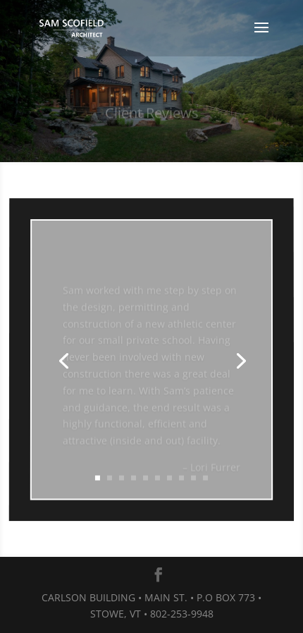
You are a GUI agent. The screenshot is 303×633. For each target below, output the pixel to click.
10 (205, 476)
